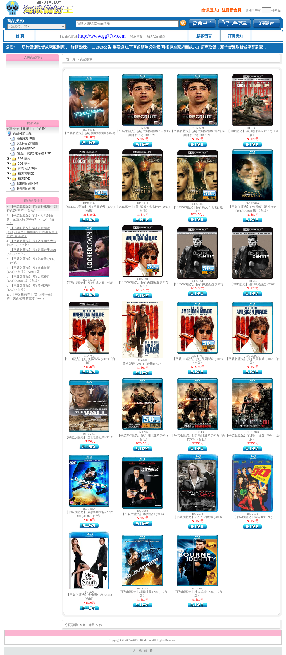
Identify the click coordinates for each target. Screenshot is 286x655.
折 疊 (41, 128)
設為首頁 (136, 36)
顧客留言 (204, 36)
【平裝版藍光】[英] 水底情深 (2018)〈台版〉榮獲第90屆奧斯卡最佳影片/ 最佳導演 (32, 232)
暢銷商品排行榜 (27, 183)
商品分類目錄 (22, 133)
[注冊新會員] (231, 10)
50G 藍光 (24, 163)
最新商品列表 (26, 188)
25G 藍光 (24, 158)
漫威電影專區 (26, 138)
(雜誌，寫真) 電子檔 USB (34, 153)
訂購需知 (235, 36)
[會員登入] (210, 10)
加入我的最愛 (156, 36)
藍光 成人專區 (27, 168)
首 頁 (20, 36)
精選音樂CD (26, 173)
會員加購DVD (26, 148)
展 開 (25, 128)
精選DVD (24, 178)
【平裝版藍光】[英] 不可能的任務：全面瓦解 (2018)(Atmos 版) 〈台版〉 (30, 219)
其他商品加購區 (27, 143)
